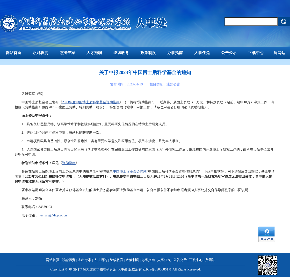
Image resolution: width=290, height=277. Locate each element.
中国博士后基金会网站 (130, 171)
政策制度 (148, 53)
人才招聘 (94, 53)
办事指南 (175, 53)
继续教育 (121, 53)
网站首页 (13, 53)
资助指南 (69, 163)
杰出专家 (67, 53)
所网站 (279, 53)
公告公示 (229, 53)
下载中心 (256, 53)
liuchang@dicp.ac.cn (52, 215)
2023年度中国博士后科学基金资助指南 (91, 102)
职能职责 (40, 53)
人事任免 (202, 53)
